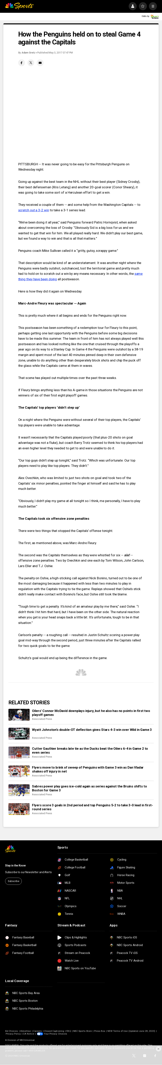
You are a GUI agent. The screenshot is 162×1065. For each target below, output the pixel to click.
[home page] (19, 6)
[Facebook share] (21, 62)
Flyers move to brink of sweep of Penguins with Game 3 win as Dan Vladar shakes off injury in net (88, 769)
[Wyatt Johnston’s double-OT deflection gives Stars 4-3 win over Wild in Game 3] (19, 734)
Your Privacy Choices (55, 1033)
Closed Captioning (54, 1031)
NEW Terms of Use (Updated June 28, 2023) (131, 1031)
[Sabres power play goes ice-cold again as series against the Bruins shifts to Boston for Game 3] (19, 790)
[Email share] (40, 62)
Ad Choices (11, 1031)
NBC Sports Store (82, 1031)
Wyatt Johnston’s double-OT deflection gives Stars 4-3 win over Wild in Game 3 (92, 730)
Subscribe (13, 881)
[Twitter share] (30, 62)
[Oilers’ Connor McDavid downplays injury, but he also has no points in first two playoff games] (19, 715)
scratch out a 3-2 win (33, 210)
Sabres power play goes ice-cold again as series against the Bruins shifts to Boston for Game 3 (89, 788)
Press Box (99, 1031)
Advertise (25, 1031)
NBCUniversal (27, 1040)
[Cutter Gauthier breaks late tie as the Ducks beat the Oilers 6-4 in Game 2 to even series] (19, 753)
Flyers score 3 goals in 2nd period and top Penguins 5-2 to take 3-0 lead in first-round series (92, 807)
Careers (37, 1031)
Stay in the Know (15, 865)
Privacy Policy (13, 1033)
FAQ (68, 1031)
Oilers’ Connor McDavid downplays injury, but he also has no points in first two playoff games (91, 713)
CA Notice (28, 1033)
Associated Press (42, 718)
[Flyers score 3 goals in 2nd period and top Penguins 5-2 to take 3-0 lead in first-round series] (19, 809)
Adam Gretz (28, 52)
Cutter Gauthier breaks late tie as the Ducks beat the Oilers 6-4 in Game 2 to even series (90, 750)
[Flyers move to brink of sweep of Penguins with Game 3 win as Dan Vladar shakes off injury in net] (19, 771)
